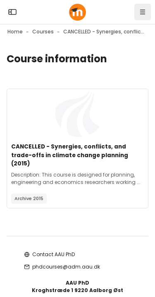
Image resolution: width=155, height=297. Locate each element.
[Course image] (77, 114)
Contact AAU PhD (53, 254)
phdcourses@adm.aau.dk (66, 266)
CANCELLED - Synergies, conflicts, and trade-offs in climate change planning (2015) (69, 155)
